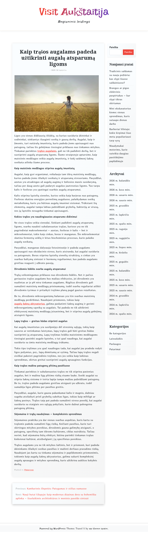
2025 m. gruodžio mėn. (119, 207)
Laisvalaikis (116, 338)
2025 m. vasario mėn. (121, 285)
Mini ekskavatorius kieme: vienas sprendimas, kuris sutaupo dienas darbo (120, 116)
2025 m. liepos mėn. (120, 247)
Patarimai (29, 470)
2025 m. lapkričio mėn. (119, 216)
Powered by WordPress (53, 528)
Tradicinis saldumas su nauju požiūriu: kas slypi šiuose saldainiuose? (120, 77)
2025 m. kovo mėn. (119, 279)
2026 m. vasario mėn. (121, 195)
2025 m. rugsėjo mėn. (118, 231)
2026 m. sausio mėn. (121, 200)
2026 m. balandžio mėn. (119, 182)
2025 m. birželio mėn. (118, 254)
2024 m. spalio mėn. (120, 313)
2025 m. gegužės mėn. (118, 263)
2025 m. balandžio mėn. (119, 272)
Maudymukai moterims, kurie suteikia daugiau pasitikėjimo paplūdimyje (119, 153)
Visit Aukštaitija (74, 11)
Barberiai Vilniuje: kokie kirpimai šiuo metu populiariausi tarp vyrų (120, 135)
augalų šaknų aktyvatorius (29, 303)
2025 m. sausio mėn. (121, 290)
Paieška (113, 47)
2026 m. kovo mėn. (119, 189)
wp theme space (98, 528)
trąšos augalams (46, 151)
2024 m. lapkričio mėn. (119, 306)
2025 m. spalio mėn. (120, 223)
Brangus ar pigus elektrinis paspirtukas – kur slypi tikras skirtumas (119, 96)
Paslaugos (115, 344)
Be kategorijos (117, 333)
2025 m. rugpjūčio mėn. (119, 240)
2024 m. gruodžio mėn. (119, 297)
